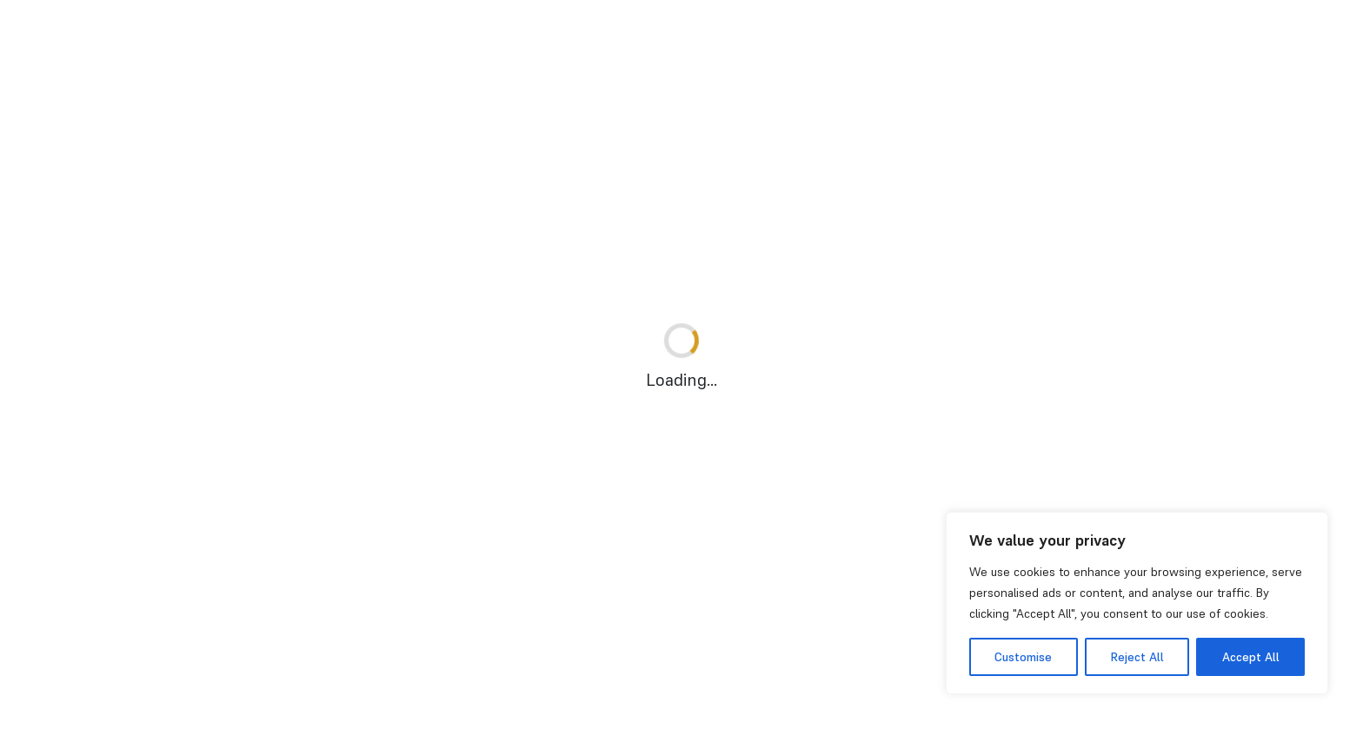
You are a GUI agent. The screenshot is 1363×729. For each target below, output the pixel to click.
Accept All (1251, 657)
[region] (1137, 603)
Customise (1023, 657)
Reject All (1137, 657)
